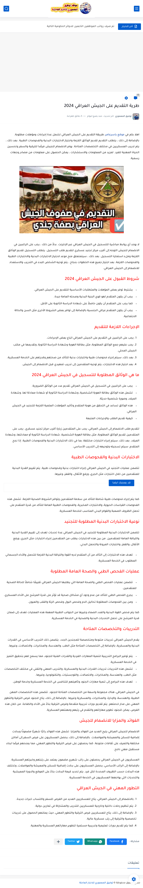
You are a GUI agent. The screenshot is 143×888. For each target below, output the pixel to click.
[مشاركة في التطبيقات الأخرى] (58, 841)
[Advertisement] (71, 64)
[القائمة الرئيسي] (136, 9)
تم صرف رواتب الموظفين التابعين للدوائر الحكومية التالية (80, 26)
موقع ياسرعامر (114, 134)
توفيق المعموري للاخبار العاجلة (96, 883)
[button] (117, 841)
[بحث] (6, 9)
